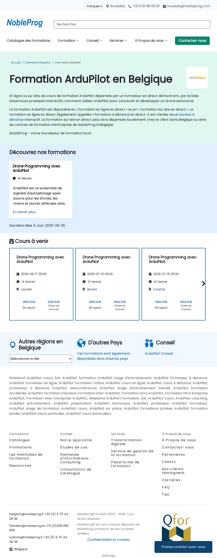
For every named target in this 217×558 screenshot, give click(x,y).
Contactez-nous (192, 40)
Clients (169, 461)
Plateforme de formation (125, 464)
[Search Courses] (132, 24)
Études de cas (74, 447)
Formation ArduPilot (68, 62)
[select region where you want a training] (40, 359)
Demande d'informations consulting (74, 458)
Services (117, 40)
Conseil (92, 40)
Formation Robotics (38, 62)
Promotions (20, 447)
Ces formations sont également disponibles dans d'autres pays (103, 356)
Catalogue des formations (28, 40)
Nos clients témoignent (173, 471)
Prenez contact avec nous (183, 546)
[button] (202, 283)
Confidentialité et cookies (108, 539)
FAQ (166, 487)
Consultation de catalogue (76, 471)
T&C (166, 494)
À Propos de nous (149, 40)
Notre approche (76, 440)
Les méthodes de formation (26, 456)
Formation (67, 40)
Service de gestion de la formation (132, 453)
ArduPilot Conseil (159, 353)
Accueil (16, 62)
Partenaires (173, 454)
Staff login (108, 555)
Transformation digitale (126, 442)
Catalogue (19, 440)
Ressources (20, 465)
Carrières (171, 480)
